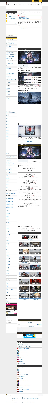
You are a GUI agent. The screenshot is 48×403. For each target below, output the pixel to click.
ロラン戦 (7, 175)
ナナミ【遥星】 (7, 231)
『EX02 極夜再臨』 (8, 98)
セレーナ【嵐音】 (8, 213)
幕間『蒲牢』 (7, 153)
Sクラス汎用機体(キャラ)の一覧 (9, 198)
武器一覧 (24, 282)
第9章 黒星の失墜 (8, 88)
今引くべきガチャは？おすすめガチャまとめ (11, 79)
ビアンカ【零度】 (8, 258)
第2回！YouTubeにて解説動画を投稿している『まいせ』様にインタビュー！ (11, 54)
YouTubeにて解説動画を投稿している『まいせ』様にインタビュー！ (10, 52)
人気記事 (8, 13)
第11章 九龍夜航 (8, 91)
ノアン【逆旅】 (7, 219)
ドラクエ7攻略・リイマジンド (15, 398)
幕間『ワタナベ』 (8, 121)
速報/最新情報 (20, 329)
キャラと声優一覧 (35, 275)
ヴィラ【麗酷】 (7, 267)
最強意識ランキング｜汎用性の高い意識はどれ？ (11, 193)
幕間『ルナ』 (7, 133)
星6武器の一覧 (7, 283)
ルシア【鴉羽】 (7, 222)
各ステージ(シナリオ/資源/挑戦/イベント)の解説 (11, 70)
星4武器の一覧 (7, 286)
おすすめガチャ (24, 4)
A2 (6, 249)
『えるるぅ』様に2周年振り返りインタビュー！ (10, 48)
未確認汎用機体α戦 (8, 178)
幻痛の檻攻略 (38, 4)
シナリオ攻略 (34, 4)
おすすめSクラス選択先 (35, 259)
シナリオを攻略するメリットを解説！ (10, 73)
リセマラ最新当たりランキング (9, 63)
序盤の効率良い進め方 (24, 252)
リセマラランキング (20, 4)
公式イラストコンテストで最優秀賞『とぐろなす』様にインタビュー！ (10, 56)
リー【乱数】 (7, 228)
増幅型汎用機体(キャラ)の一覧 (9, 207)
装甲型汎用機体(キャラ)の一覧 (9, 204)
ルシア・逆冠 (11, 4)
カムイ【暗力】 (7, 237)
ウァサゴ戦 (7, 181)
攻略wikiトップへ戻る (30, 237)
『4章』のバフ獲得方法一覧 (9, 172)
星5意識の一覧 (7, 292)
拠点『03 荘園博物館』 (8, 160)
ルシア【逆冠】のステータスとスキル (23, 17)
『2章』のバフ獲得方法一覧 (9, 169)
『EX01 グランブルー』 (8, 97)
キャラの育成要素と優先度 (24, 259)
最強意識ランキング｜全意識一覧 (24, 275)
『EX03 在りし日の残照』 (9, 100)
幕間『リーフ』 (7, 115)
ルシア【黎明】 (7, 252)
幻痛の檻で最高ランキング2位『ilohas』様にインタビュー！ (9, 58)
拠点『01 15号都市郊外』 (9, 157)
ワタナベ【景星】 (8, 261)
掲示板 (14, 13)
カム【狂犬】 (7, 210)
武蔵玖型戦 (7, 184)
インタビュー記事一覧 (8, 46)
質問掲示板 (7, 301)
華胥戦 (6, 187)
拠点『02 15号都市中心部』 (9, 159)
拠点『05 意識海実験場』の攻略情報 (10, 163)
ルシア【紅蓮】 (7, 276)
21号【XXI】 (7, 273)
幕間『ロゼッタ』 (8, 130)
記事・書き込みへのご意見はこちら (30, 326)
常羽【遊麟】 (7, 270)
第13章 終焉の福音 (8, 94)
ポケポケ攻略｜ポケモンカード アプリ (35, 398)
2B (6, 246)
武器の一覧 (7, 282)
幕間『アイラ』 (7, 124)
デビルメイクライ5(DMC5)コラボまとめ (12, 18)
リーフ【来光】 (7, 225)
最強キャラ (15, 4)
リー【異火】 (7, 255)
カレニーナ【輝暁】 (8, 234)
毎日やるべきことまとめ (35, 252)
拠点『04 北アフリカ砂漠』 (9, 162)
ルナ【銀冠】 (7, 240)
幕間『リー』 (7, 118)
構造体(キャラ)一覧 (29, 4)
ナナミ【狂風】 (7, 279)
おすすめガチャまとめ (35, 245)
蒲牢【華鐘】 (7, 216)
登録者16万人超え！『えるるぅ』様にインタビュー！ (9, 50)
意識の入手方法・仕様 (8, 76)
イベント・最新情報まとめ (35, 289)
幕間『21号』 (7, 136)
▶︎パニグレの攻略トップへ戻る (9, 39)
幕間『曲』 (7, 139)
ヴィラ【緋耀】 (7, 243)
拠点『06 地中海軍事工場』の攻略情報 (10, 165)
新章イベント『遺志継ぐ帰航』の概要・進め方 (24, 18)
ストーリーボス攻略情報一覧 (9, 82)
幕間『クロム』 (7, 127)
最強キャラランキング (35, 267)
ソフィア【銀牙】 (8, 264)
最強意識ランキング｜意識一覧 (9, 289)
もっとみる (15, 23)
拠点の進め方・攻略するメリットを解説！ (10, 156)
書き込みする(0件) (30, 322)
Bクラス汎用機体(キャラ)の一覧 (9, 201)
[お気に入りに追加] (33, 2)
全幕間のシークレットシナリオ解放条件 (10, 112)
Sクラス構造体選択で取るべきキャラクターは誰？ (11, 65)
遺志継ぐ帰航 (7, 4)
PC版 (41, 4)
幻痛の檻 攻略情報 (35, 282)
